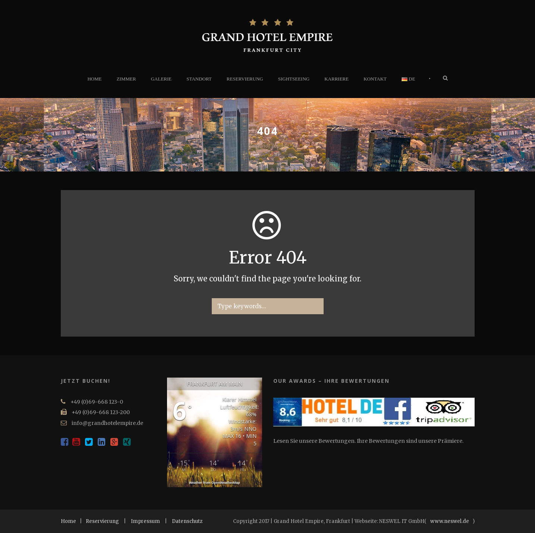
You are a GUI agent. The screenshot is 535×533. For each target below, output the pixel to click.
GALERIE (161, 79)
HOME (94, 79)
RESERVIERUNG (245, 79)
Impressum (145, 521)
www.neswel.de (449, 521)
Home (68, 521)
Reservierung (102, 521)
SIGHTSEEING (294, 79)
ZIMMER (126, 79)
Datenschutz (187, 521)
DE (408, 79)
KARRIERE (336, 79)
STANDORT (199, 79)
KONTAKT (375, 79)
